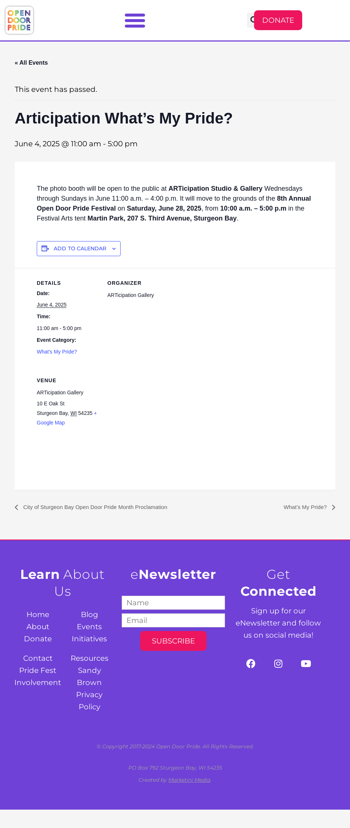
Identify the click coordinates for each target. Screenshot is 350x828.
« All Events (31, 63)
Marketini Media (189, 780)
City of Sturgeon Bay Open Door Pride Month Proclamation (99, 507)
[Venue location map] (146, 416)
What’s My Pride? (304, 507)
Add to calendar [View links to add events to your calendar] (80, 248)
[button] (134, 20)
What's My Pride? (57, 352)
